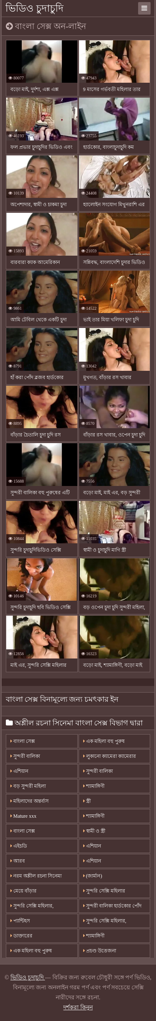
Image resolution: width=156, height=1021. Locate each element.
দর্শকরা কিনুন (78, 1007)
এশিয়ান (19, 771)
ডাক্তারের (21, 936)
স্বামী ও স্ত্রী (94, 831)
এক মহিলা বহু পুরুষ (104, 741)
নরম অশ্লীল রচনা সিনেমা (36, 876)
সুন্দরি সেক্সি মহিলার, (32, 906)
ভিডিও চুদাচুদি (34, 8)
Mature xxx (23, 816)
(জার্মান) (92, 876)
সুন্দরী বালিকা (25, 756)
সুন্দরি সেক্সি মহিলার (104, 891)
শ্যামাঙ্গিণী (93, 786)
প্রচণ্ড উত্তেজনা (99, 951)
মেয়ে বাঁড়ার (23, 891)
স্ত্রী (87, 801)
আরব (17, 861)
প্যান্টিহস (20, 921)
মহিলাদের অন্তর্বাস (29, 801)
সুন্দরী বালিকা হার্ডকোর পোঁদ (112, 906)
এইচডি (18, 846)
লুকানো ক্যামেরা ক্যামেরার (109, 756)
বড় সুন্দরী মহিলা (28, 786)
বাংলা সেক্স (22, 741)
